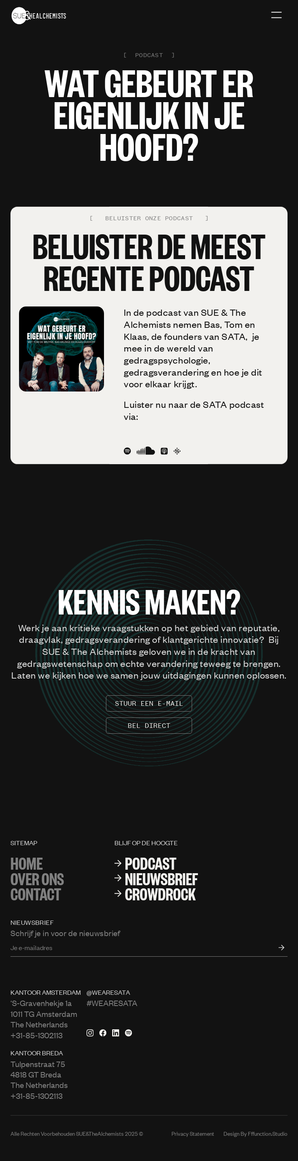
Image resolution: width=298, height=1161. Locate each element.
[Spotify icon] (127, 450)
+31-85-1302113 (36, 1035)
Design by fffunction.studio (256, 1133)
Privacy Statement (193, 1133)
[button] (276, 15)
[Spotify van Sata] (128, 1032)
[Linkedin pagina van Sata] (115, 1032)
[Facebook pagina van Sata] (102, 1032)
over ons (37, 878)
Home (26, 862)
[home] (38, 15)
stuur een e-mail (149, 703)
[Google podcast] (176, 450)
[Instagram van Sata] (90, 1032)
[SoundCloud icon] (146, 451)
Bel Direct (149, 725)
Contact (35, 893)
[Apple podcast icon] (164, 450)
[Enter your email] (148, 947)
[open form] (277, 947)
